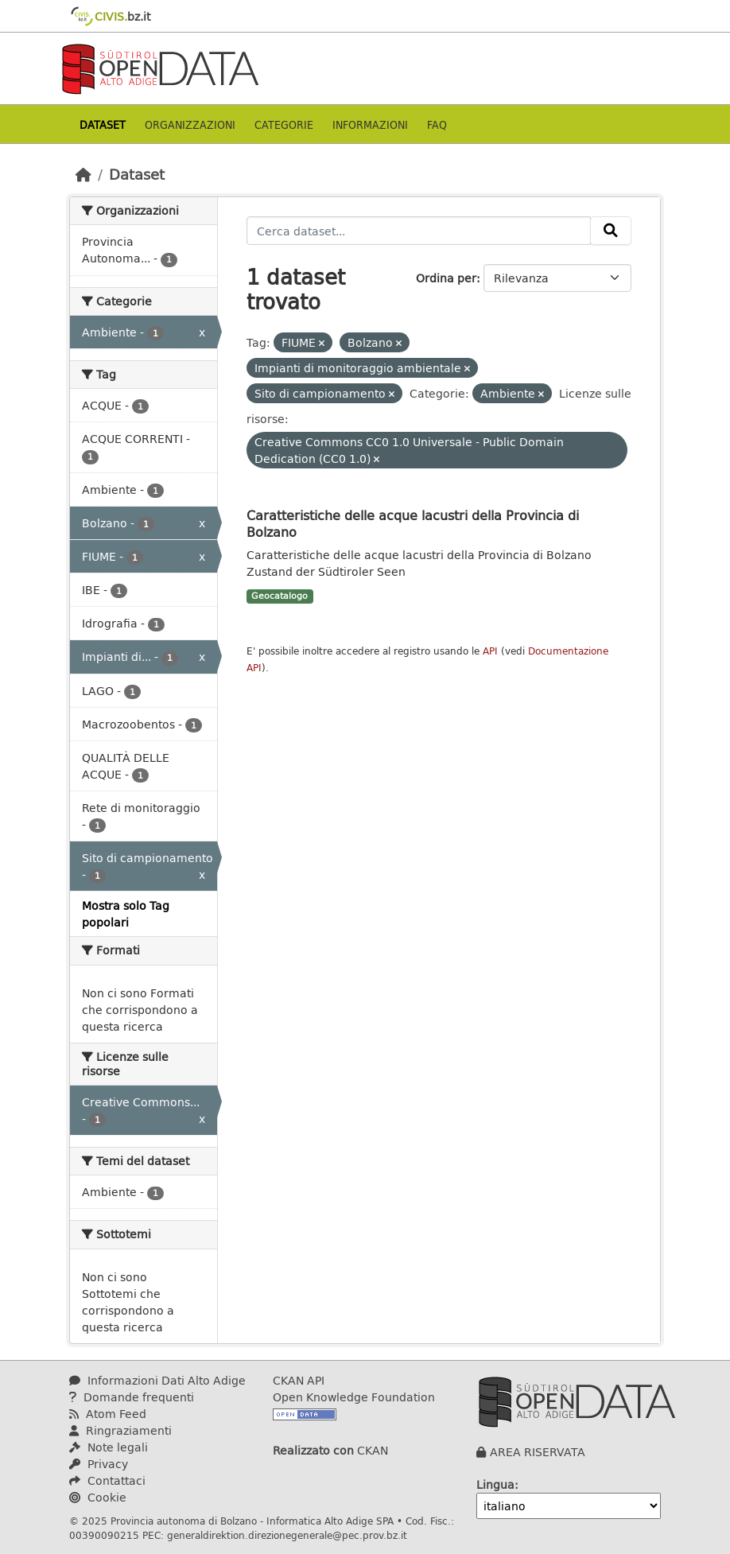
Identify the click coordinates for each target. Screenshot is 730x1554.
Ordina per (446, 278)
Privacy (98, 1463)
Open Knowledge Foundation (354, 1397)
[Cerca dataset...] (419, 230)
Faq (437, 124)
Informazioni (370, 124)
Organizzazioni (190, 124)
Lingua (495, 1484)
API (490, 651)
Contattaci (107, 1480)
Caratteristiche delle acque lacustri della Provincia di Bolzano (413, 523)
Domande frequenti (131, 1397)
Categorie (283, 124)
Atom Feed (107, 1413)
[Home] (83, 174)
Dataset (103, 124)
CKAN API (298, 1380)
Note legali (108, 1447)
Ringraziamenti (120, 1430)
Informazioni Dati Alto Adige (157, 1380)
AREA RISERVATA (537, 1451)
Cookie (97, 1497)
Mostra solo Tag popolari (125, 913)
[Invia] (610, 230)
